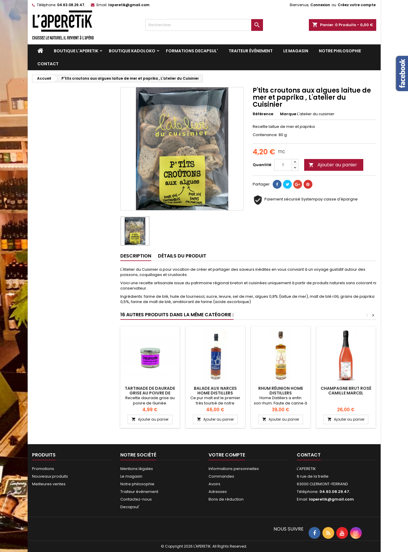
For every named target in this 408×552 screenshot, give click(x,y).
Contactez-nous (136, 499)
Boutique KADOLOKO (132, 51)
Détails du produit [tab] (182, 255)
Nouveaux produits (50, 476)
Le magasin (295, 51)
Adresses (218, 491)
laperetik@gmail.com (128, 4)
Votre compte (227, 454)
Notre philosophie (340, 51)
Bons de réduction (226, 499)
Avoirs (214, 484)
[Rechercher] (204, 25)
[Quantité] (283, 165)
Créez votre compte (357, 4)
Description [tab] (135, 255)
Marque (288, 114)
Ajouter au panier (333, 164)
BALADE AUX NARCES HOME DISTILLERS (215, 390)
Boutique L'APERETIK (76, 51)
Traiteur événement (251, 51)
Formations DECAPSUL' (192, 51)
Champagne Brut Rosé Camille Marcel (346, 390)
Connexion (320, 4)
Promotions (43, 468)
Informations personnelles (234, 468)
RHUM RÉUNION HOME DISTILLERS (280, 390)
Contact (48, 64)
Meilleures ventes (49, 484)
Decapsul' (129, 507)
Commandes (221, 476)
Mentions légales (136, 468)
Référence (263, 114)
